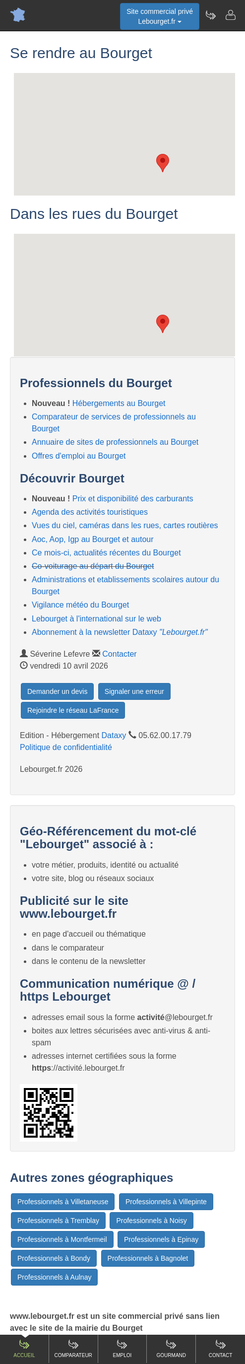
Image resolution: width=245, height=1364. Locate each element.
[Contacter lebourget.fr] (230, 15)
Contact (221, 1348)
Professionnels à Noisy (151, 1221)
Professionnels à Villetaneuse (62, 1202)
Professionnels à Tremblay (58, 1221)
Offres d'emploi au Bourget (79, 456)
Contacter (119, 654)
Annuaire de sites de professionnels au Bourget (115, 442)
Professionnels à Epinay (161, 1239)
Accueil (24, 1348)
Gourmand (171, 1348)
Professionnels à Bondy (53, 1258)
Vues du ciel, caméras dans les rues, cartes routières (125, 525)
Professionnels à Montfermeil (62, 1239)
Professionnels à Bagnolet (148, 1258)
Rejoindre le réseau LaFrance (73, 710)
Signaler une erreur (134, 691)
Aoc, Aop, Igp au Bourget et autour (93, 539)
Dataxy (114, 735)
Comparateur (73, 1348)
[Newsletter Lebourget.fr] (210, 15)
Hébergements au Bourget (119, 403)
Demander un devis (57, 691)
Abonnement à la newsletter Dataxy (120, 632)
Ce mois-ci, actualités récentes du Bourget (106, 552)
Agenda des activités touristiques (90, 512)
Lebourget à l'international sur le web (96, 618)
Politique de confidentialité (66, 747)
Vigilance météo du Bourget (80, 605)
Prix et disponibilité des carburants (132, 498)
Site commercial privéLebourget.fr (159, 16)
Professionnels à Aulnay (54, 1277)
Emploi (122, 1348)
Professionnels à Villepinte (166, 1202)
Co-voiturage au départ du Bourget (93, 566)
